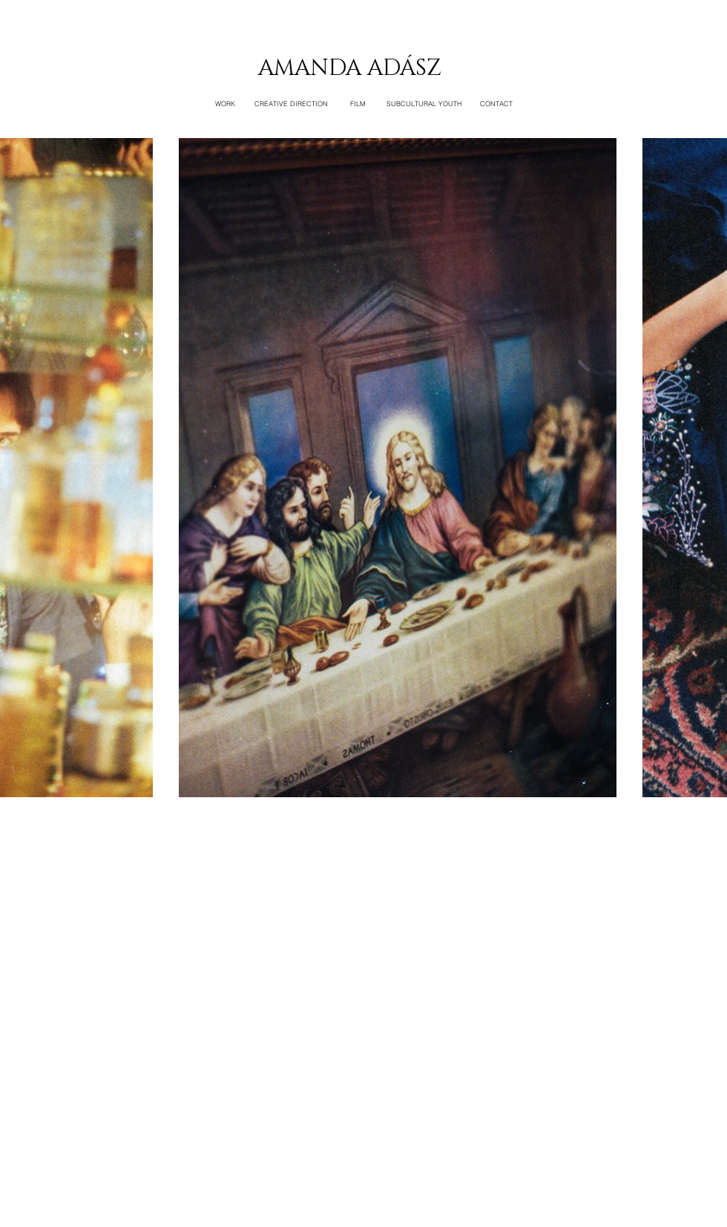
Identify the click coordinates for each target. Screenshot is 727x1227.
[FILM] (357, 104)
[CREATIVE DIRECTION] (291, 104)
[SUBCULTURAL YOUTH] (424, 104)
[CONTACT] (496, 104)
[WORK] (225, 104)
